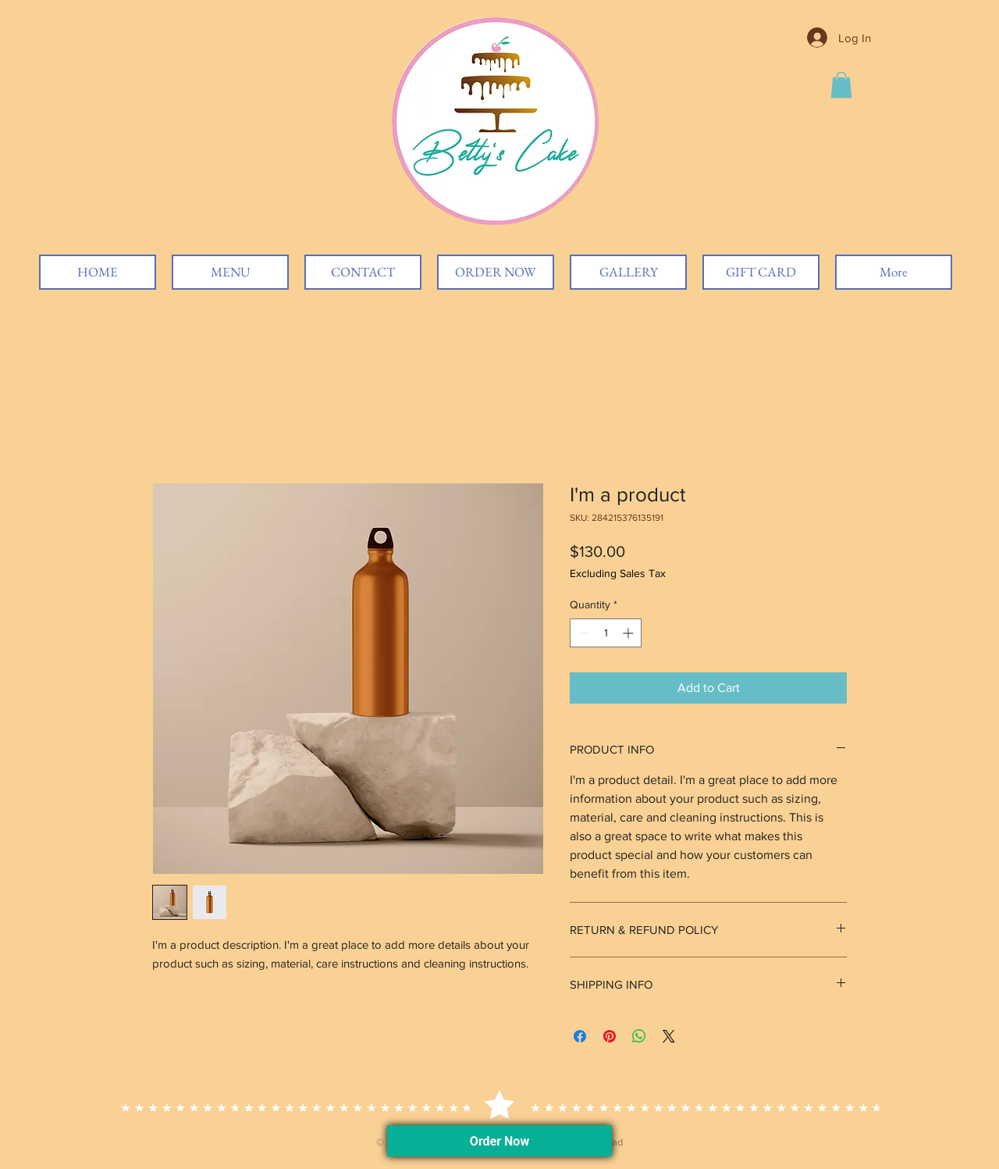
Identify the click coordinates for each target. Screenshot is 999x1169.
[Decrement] (582, 633)
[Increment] (629, 633)
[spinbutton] (606, 633)
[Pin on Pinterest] (609, 1036)
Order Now (499, 1141)
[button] (841, 85)
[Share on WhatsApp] (639, 1036)
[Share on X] (668, 1036)
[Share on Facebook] (580, 1036)
